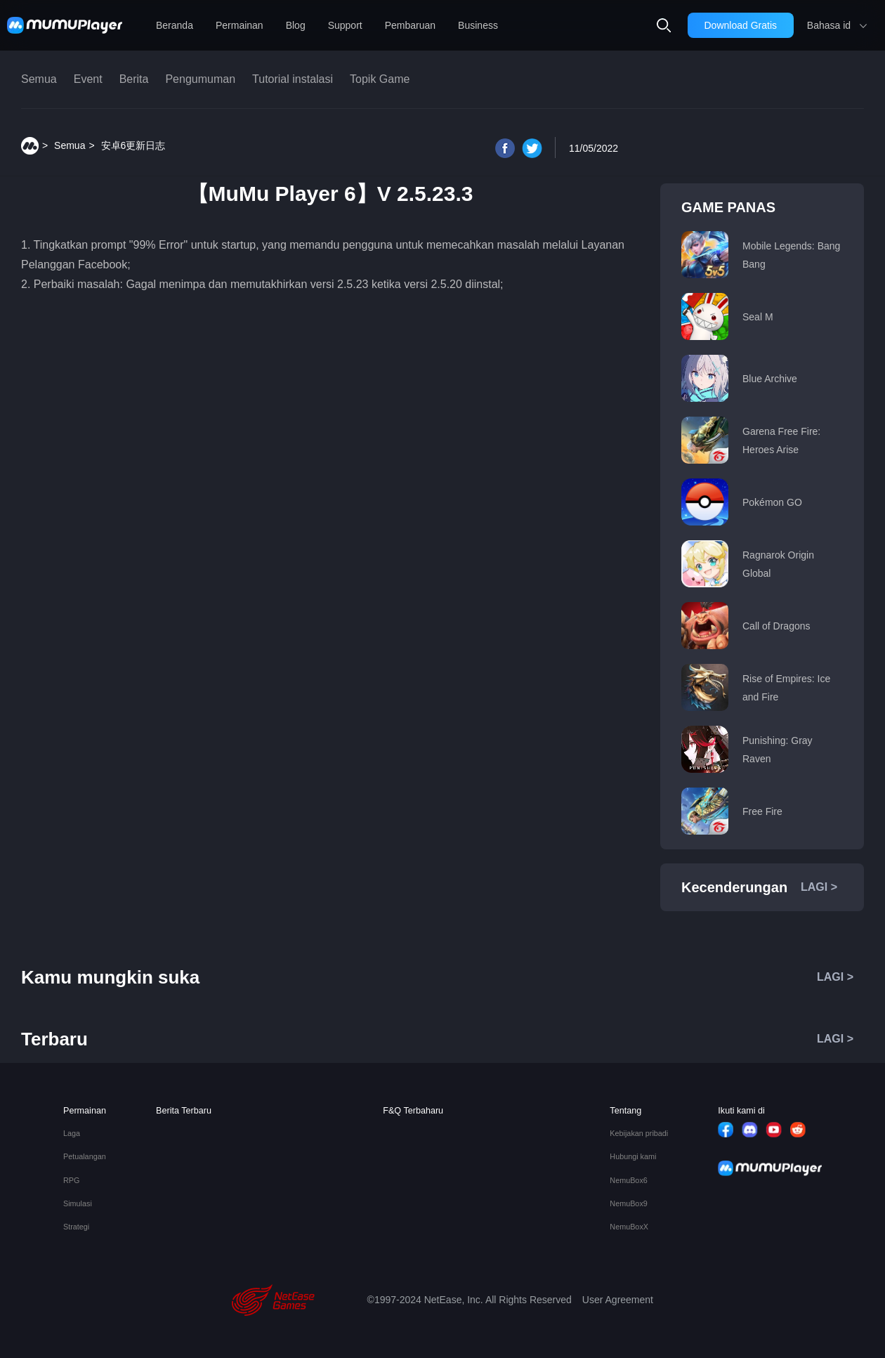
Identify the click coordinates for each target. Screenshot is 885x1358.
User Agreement (617, 1299)
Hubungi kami (633, 1156)
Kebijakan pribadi (639, 1133)
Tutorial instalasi (292, 79)
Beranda (174, 25)
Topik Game (379, 79)
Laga (71, 1133)
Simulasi (77, 1203)
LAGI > (819, 887)
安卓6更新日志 (133, 145)
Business (478, 25)
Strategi (76, 1227)
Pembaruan (410, 25)
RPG (71, 1180)
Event (88, 79)
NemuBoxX (629, 1227)
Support (345, 25)
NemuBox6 (628, 1180)
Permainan (239, 25)
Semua (39, 79)
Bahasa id (829, 25)
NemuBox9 (628, 1203)
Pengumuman (200, 79)
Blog (296, 25)
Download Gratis (741, 25)
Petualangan (84, 1156)
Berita (134, 79)
